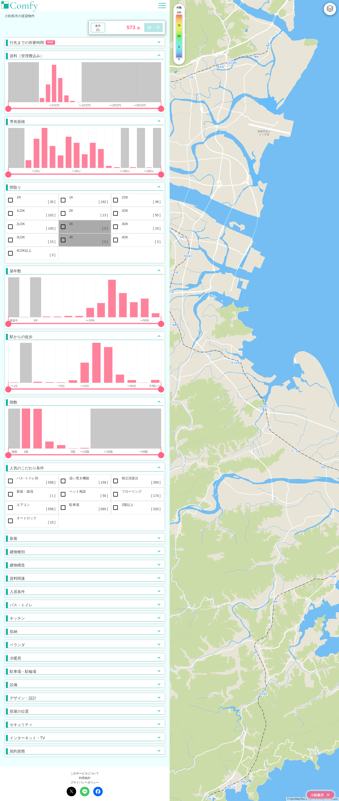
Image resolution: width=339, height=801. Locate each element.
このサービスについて (84, 773)
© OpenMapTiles (296, 799)
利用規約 (84, 778)
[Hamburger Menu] (162, 5)
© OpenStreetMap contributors (322, 799)
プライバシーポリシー (84, 782)
